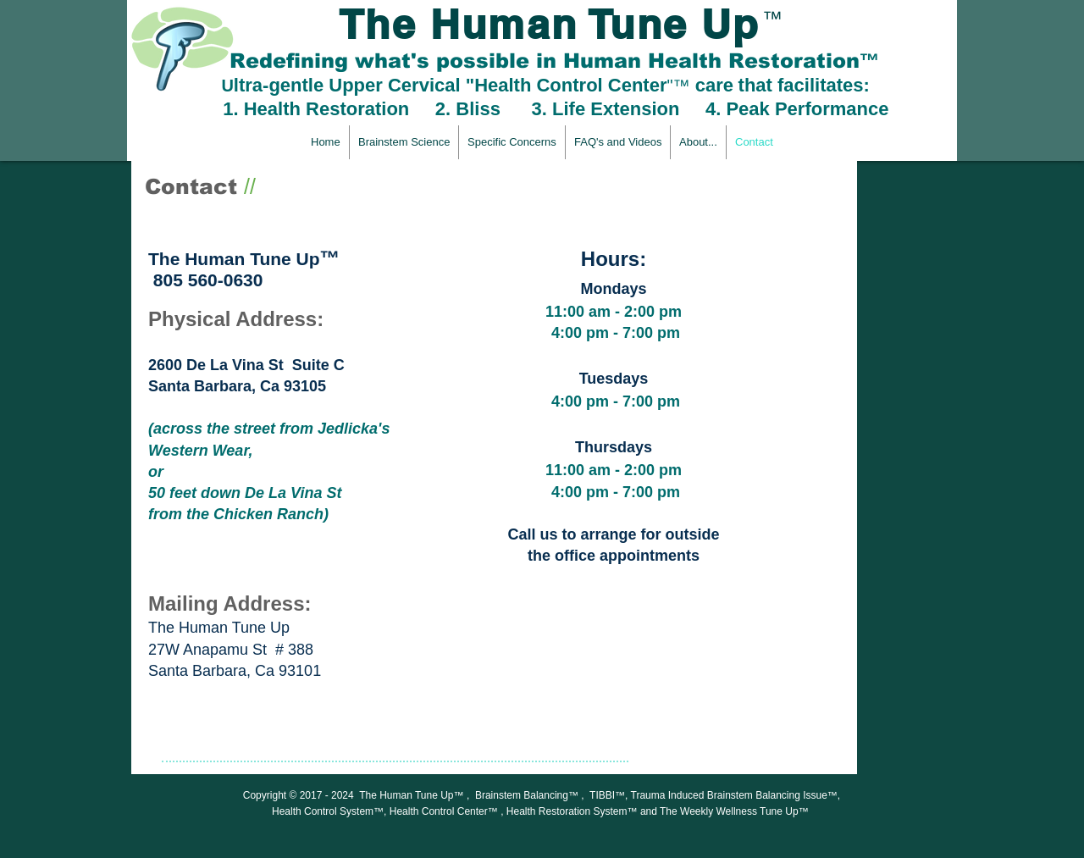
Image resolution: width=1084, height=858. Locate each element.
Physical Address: (236, 318)
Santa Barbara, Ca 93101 (234, 670)
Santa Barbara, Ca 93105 (237, 386)
